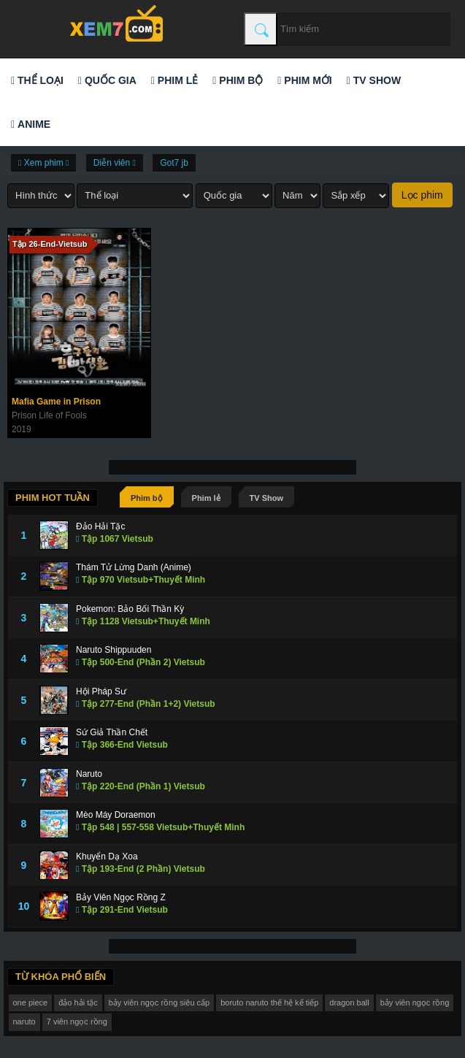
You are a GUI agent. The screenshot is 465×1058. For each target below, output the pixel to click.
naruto (24, 1021)
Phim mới (304, 80)
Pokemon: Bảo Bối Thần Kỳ (130, 609)
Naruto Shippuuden (113, 650)
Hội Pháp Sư (101, 691)
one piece (30, 1002)
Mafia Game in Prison (56, 401)
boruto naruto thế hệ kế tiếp (269, 1002)
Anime (30, 124)
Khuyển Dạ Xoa (107, 856)
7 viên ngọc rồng (77, 1021)
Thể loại (37, 80)
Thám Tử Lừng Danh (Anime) (133, 567)
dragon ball (349, 1002)
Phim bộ (237, 80)
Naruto (89, 774)
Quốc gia (107, 80)
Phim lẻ (174, 80)
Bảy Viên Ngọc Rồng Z (121, 897)
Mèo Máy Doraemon (115, 815)
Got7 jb (174, 163)
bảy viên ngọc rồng (415, 1002)
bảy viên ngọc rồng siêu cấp (159, 1002)
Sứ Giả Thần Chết (111, 732)
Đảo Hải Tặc (100, 526)
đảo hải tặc (77, 1002)
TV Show (374, 80)
